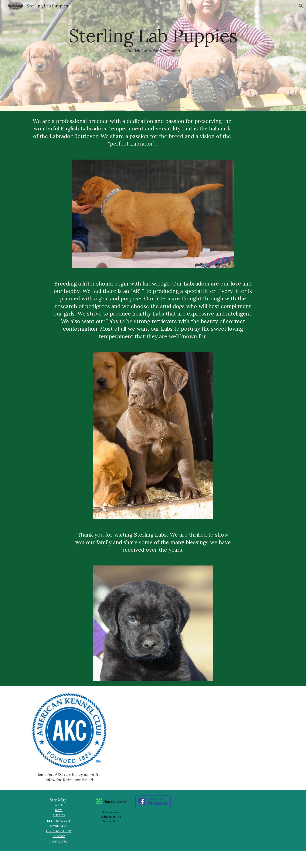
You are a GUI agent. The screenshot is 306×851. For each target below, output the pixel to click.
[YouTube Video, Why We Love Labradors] (195, 731)
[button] (301, 6)
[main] (153, 55)
